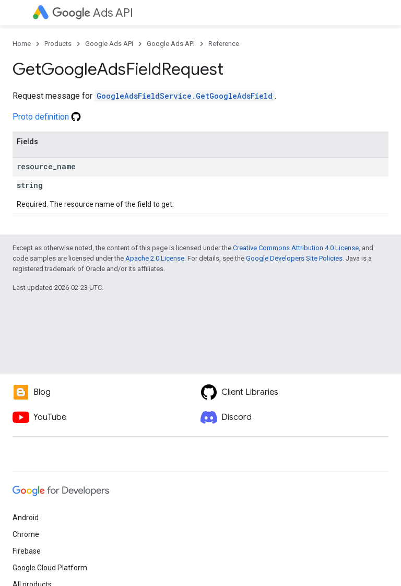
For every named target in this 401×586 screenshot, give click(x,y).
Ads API (92, 13)
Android (26, 517)
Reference (223, 44)
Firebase (27, 551)
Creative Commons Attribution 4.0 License (296, 248)
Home (22, 44)
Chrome (26, 534)
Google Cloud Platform (50, 568)
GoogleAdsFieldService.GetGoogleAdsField (185, 96)
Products (58, 44)
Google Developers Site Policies (294, 258)
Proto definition (47, 117)
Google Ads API (109, 44)
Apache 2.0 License (154, 258)
